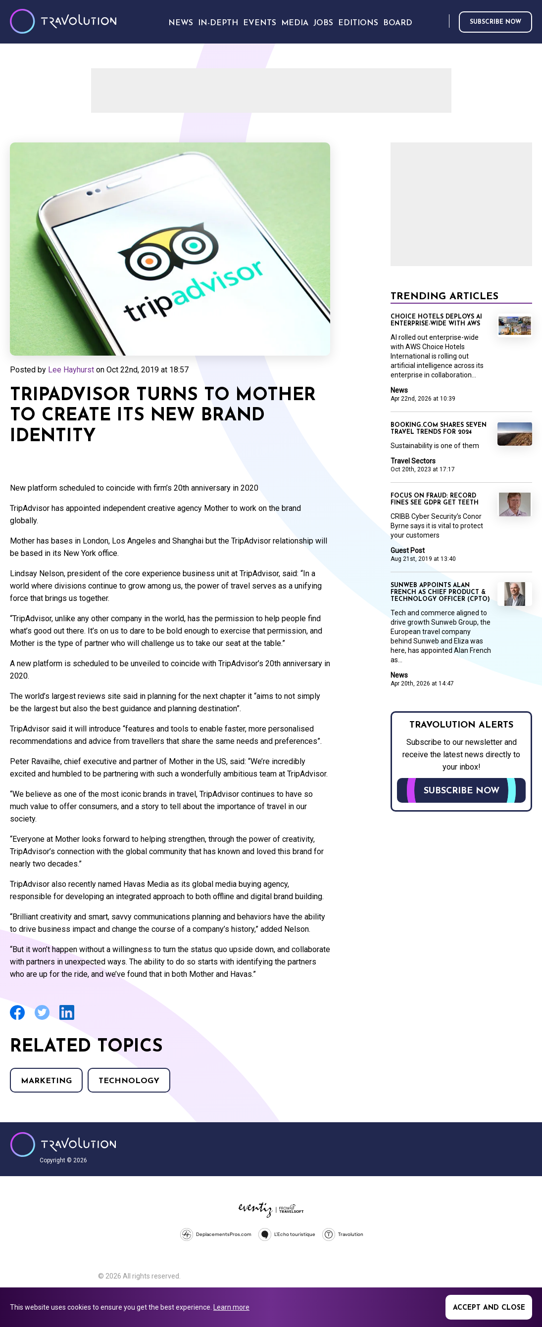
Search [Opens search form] (439, 21)
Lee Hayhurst (71, 369)
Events (259, 23)
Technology (129, 1081)
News (399, 390)
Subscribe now (495, 22)
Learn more (231, 1307)
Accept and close (489, 1308)
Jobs (323, 23)
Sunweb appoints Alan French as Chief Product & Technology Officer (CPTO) (440, 592)
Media (294, 23)
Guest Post (408, 550)
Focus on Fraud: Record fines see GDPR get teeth (435, 499)
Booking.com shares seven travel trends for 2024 (439, 428)
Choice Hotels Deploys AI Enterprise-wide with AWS (436, 320)
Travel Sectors (413, 461)
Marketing (46, 1081)
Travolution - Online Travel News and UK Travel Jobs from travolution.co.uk (63, 1144)
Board (397, 23)
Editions (358, 23)
